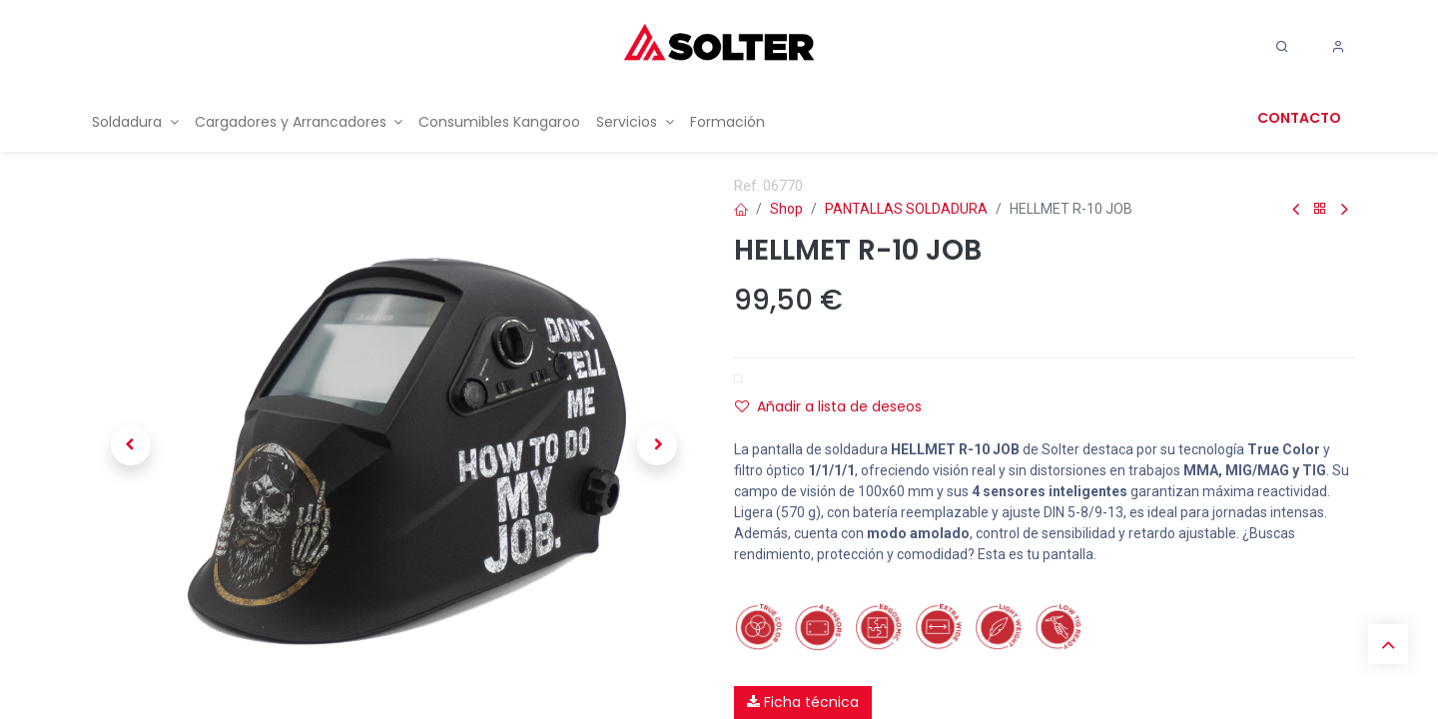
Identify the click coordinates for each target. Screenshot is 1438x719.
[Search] (1282, 47)
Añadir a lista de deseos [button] (828, 406)
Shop (786, 209)
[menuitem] (135, 122)
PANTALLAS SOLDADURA (906, 209)
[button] (130, 445)
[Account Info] (1338, 47)
